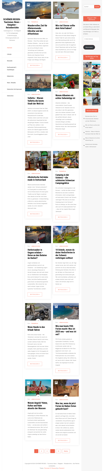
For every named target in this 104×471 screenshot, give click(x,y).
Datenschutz (10, 96)
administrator (63, 22)
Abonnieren (89, 47)
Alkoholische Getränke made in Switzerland (38, 178)
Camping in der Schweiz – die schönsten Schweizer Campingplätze (65, 179)
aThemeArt (61, 468)
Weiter (66, 451)
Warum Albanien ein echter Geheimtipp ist (65, 96)
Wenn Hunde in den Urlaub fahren (36, 328)
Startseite (9, 48)
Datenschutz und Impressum (14, 89)
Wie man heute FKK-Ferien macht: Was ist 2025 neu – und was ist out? (65, 330)
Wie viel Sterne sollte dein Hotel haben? (65, 27)
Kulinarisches (10, 76)
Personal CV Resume (50, 468)
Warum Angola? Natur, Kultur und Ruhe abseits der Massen (38, 405)
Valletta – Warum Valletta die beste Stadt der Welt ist (36, 101)
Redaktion (35, 22)
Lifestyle (9, 54)
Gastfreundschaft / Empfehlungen (12, 68)
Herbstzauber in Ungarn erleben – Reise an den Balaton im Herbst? (37, 253)
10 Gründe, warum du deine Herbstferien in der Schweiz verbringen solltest (65, 253)
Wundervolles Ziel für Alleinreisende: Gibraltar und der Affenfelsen (37, 29)
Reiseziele (9, 61)
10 (58, 451)
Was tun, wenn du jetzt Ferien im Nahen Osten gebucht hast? (65, 406)
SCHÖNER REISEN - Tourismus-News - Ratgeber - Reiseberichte (12, 23)
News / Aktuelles (11, 82)
